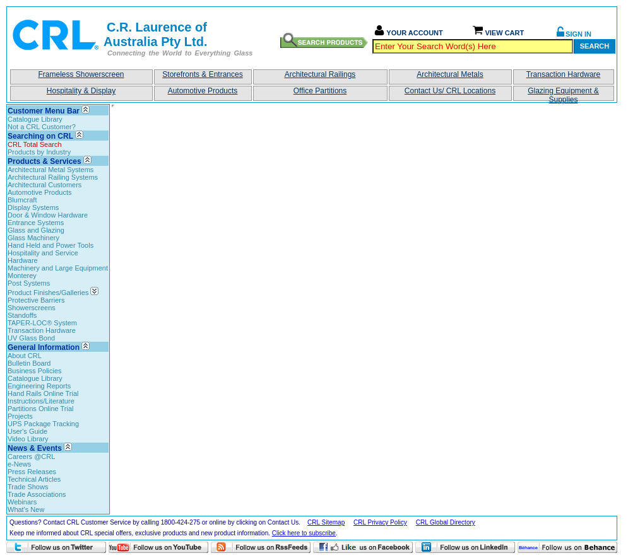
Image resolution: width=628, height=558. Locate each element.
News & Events (35, 448)
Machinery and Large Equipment (58, 268)
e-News (19, 464)
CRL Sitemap (326, 522)
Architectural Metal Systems (50, 169)
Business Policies (35, 371)
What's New (26, 509)
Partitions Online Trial (41, 408)
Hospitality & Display (81, 90)
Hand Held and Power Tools (50, 245)
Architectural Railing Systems (53, 177)
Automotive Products (203, 90)
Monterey (22, 275)
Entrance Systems (36, 222)
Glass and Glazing (36, 230)
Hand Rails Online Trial (43, 393)
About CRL (25, 355)
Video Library (28, 439)
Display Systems (33, 207)
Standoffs (22, 315)
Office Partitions (320, 90)
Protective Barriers (36, 300)
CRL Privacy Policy (380, 522)
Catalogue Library (35, 119)
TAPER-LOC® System (42, 323)
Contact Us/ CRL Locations (450, 90)
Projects (20, 416)
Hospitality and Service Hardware (43, 256)
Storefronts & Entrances (202, 74)
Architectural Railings (320, 74)
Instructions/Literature (41, 401)
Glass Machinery (33, 237)
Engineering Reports (39, 386)
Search (594, 46)
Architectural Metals (450, 74)
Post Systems (29, 283)
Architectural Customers (44, 185)
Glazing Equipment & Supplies (563, 93)
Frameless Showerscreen (81, 74)
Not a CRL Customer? (42, 127)
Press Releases (32, 471)
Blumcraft (22, 200)
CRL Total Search (35, 144)
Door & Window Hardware (48, 215)
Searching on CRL (40, 136)
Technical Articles (34, 479)
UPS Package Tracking (43, 423)
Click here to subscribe (304, 533)
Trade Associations (37, 494)
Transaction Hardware (563, 74)
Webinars (22, 502)
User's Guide (27, 431)
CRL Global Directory (445, 522)
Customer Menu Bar (44, 111)
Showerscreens (32, 307)
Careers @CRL (31, 456)
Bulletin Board (29, 363)
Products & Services (44, 161)
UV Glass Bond (31, 338)
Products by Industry (39, 152)
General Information (44, 347)
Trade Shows (28, 487)
